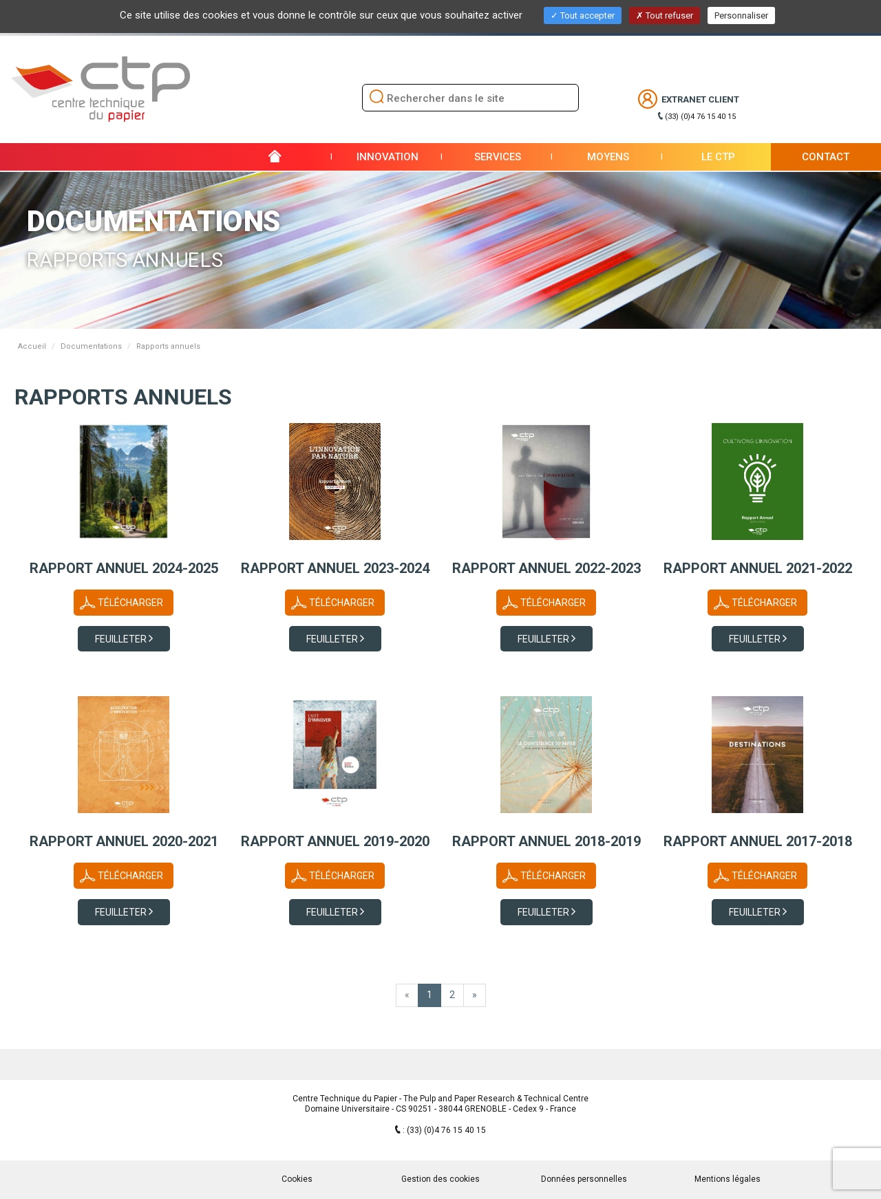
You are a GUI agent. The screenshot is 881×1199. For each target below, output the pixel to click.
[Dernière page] (474, 995)
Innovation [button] (387, 157)
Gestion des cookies (440, 1179)
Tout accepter (583, 15)
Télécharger (130, 602)
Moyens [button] (608, 157)
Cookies (297, 1179)
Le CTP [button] (718, 157)
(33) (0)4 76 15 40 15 (700, 116)
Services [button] (497, 157)
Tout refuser (664, 15)
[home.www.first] (407, 995)
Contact (825, 157)
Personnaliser (741, 15)
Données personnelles (584, 1179)
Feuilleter (122, 639)
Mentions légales (727, 1179)
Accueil (32, 346)
